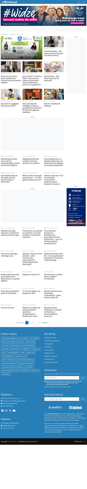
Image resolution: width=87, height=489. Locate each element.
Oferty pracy (50, 353)
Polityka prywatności (53, 341)
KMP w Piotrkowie (8, 360)
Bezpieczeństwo (29, 345)
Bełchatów (31, 342)
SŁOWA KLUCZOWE (15, 34)
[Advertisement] (32, 130)
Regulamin (49, 344)
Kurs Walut (49, 350)
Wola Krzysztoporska (26, 360)
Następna (45, 323)
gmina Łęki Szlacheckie (10, 371)
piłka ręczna (15, 345)
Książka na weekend (25, 363)
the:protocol (50, 359)
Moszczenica (15, 349)
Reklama (49, 347)
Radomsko (6, 374)
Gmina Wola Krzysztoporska (12, 367)
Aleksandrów (13, 353)
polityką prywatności (62, 384)
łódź (3, 353)
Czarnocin (36, 349)
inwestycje (31, 353)
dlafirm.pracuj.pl (51, 356)
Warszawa (25, 371)
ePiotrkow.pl (4, 34)
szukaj (83, 399)
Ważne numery (51, 338)
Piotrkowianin (7, 356)
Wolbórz (5, 349)
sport (22, 353)
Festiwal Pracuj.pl (52, 362)
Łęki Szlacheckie (21, 356)
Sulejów (12, 342)
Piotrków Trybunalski (10, 338)
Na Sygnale (34, 338)
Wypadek (21, 342)
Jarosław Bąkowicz (9, 363)
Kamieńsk (26, 349)
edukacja (5, 345)
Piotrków (24, 338)
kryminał (29, 367)
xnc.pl (84, 441)
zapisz (83, 378)
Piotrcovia (35, 371)
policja (4, 342)
